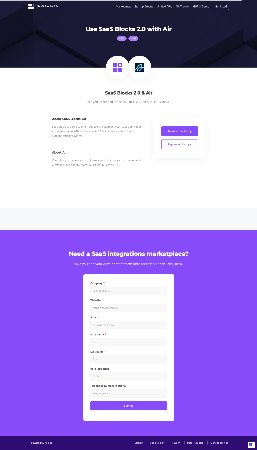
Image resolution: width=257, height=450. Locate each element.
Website (95, 300)
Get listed (221, 6)
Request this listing (180, 131)
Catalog (138, 442)
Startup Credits (144, 6)
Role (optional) (99, 368)
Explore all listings (179, 144)
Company (96, 283)
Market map (123, 6)
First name (97, 334)
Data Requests (195, 442)
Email (93, 317)
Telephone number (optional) (108, 386)
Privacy (176, 442)
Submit (128, 405)
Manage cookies (219, 442)
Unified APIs (164, 6)
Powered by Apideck (42, 442)
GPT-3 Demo (201, 6)
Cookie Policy (157, 442)
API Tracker (183, 6)
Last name (96, 351)
